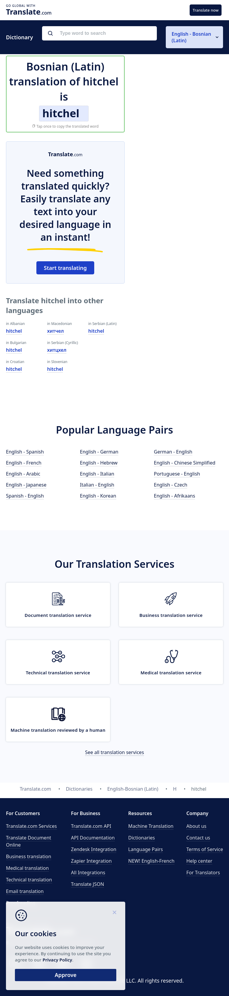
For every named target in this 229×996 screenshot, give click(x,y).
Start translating (65, 267)
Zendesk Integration (93, 849)
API (91, 826)
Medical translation (27, 868)
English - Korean (98, 495)
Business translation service (170, 615)
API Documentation (93, 837)
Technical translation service (58, 673)
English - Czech (170, 484)
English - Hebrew (98, 462)
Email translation (25, 891)
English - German (99, 451)
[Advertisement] (178, 178)
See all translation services (114, 752)
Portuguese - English (177, 473)
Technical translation (29, 879)
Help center (199, 861)
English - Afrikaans (174, 495)
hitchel (14, 331)
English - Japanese (26, 484)
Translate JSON (87, 884)
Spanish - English (25, 495)
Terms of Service (204, 849)
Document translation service (57, 615)
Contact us (198, 837)
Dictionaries (141, 837)
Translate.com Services (31, 826)
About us (196, 826)
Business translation (28, 856)
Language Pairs (145, 849)
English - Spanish (25, 451)
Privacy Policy (57, 960)
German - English (173, 451)
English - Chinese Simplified (184, 462)
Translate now (206, 10)
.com (29, 12)
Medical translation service (170, 673)
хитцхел (56, 350)
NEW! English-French (151, 861)
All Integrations (88, 872)
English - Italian (97, 473)
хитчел (55, 331)
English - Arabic (23, 473)
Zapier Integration (91, 861)
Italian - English (97, 484)
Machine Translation (151, 826)
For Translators (203, 872)
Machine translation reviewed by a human (57, 730)
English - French (23, 462)
